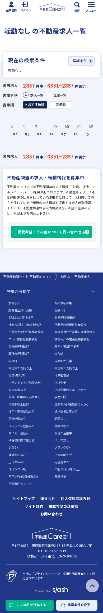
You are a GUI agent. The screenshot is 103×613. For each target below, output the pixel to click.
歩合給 (58, 353)
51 (79, 126)
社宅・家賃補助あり (21, 411)
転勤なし (60, 418)
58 (75, 134)
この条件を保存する (31, 604)
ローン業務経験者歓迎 (22, 339)
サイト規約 (34, 506)
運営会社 (47, 499)
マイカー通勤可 (18, 433)
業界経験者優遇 (64, 317)
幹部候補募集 (63, 303)
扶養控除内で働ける (21, 440)
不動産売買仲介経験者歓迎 (25, 332)
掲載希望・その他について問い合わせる (52, 231)
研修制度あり (17, 418)
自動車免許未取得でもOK (71, 404)
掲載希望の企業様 (63, 506)
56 (51, 134)
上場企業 (60, 382)
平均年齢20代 (63, 455)
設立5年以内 (16, 375)
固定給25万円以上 (20, 368)
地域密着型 (61, 375)
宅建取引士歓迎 (18, 404)
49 (55, 126)
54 (27, 134)
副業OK (13, 447)
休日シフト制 (17, 469)
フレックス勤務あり (21, 426)
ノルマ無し (61, 440)
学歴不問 (60, 397)
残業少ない (61, 426)
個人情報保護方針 (75, 499)
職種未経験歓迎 (18, 353)
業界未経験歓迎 (18, 346)
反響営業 (60, 476)
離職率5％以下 (17, 455)
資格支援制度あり (66, 411)
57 (63, 134)
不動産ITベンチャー (21, 484)
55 (39, 134)
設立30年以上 (17, 390)
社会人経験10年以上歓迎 (24, 325)
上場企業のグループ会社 (70, 390)
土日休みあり (17, 462)
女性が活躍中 (63, 433)
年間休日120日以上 (66, 469)
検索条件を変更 (79, 604)
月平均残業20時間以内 (23, 476)
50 (67, 126)
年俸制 (12, 361)
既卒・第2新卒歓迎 (66, 346)
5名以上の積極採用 (20, 317)
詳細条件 (79, 60)
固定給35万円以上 (66, 368)
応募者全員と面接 (20, 310)
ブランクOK (62, 447)
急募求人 (14, 303)
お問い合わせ (51, 514)
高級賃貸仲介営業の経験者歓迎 (74, 332)
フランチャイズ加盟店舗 (24, 382)
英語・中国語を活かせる (24, 397)
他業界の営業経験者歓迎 (70, 325)
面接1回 (59, 310)
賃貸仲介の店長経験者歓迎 (71, 339)
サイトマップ (24, 499)
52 (91, 126)
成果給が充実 (63, 361)
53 (15, 134)
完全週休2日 (62, 462)
